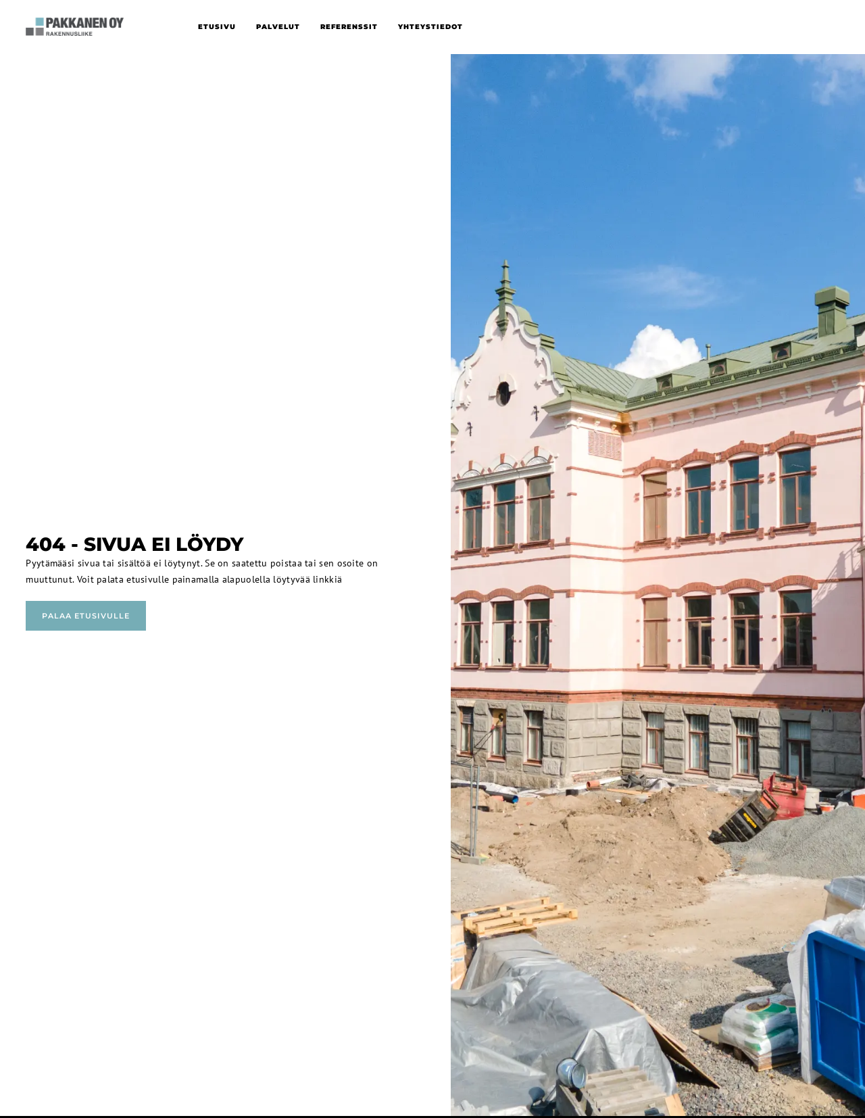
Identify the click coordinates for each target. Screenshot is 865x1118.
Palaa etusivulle (86, 616)
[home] (74, 27)
